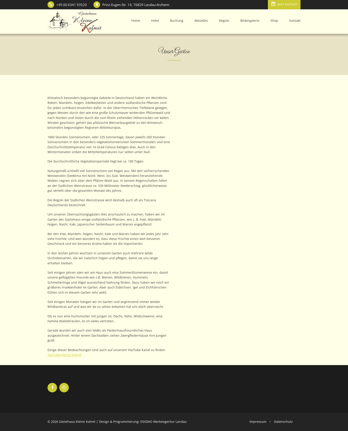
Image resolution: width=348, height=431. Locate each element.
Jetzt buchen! (284, 4)
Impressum (257, 421)
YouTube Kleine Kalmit (64, 355)
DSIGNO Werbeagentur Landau (163, 421)
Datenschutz (283, 421)
